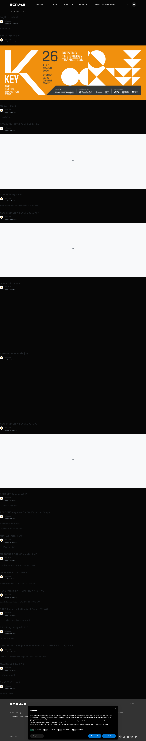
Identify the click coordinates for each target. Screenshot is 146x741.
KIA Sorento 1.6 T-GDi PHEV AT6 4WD (22, 590)
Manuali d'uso (8, 106)
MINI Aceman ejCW (11, 536)
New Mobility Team (11, 194)
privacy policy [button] (84, 715)
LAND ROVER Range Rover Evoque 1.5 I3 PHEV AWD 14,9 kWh (36, 645)
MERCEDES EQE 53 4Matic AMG (18, 554)
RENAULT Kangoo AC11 (14, 494)
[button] (115, 708)
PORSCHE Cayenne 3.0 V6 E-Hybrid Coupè (25, 512)
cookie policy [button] (43, 719)
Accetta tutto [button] (109, 736)
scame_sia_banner (11, 283)
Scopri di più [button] (37, 736)
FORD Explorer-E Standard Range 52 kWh (24, 609)
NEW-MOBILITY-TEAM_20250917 (19, 213)
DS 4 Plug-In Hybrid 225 (14, 627)
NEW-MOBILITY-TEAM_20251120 (19, 124)
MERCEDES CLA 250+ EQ (14, 572)
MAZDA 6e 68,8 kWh (12, 664)
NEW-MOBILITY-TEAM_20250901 (19, 423)
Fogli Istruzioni (9, 17)
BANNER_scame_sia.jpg (14, 353)
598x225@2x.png (10, 35)
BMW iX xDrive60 (10, 682)
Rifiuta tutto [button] (95, 736)
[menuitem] (40, 4)
